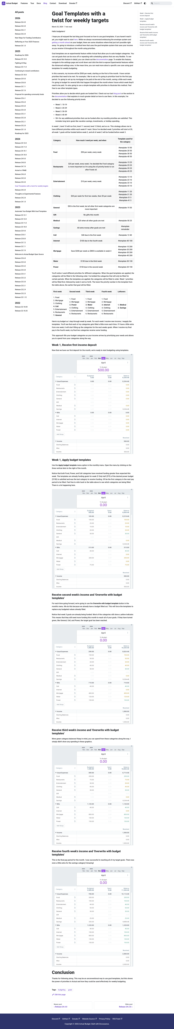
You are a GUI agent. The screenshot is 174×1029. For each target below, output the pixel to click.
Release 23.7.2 (20, 243)
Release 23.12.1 (21, 215)
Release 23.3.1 (20, 286)
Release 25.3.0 (20, 118)
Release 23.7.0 (20, 250)
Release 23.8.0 (20, 239)
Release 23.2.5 (20, 293)
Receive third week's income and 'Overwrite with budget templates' (149, 35)
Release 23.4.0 (20, 270)
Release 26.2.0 (20, 34)
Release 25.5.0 (20, 106)
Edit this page (59, 995)
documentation (102, 59)
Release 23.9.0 (20, 231)
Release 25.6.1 (20, 98)
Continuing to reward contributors (27, 71)
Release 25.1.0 (20, 129)
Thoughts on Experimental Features (28, 194)
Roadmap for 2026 (21, 55)
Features (24, 3)
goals (70, 990)
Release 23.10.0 (21, 227)
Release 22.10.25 (21, 311)
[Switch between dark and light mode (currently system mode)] (145, 3)
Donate (73, 3)
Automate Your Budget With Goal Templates (31, 211)
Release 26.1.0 (20, 46)
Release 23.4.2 (20, 266)
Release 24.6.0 (20, 174)
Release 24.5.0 (20, 178)
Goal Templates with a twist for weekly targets (31, 186)
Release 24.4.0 (20, 182)
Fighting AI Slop (20, 63)
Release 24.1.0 (20, 202)
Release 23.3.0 (20, 282)
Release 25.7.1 (20, 87)
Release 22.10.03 (21, 307)
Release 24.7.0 (20, 166)
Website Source (89, 1019)
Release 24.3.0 (20, 190)
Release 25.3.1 (20, 114)
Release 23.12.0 (21, 219)
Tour (32, 3)
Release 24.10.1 (21, 151)
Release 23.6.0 (20, 258)
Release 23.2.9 (20, 290)
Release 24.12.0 (21, 143)
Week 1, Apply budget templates (147, 20)
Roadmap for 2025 (21, 133)
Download (63, 3)
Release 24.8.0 (20, 163)
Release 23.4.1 (20, 274)
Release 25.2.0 (20, 126)
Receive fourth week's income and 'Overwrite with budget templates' (148, 43)
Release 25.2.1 (20, 122)
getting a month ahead (61, 42)
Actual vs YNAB (20, 170)
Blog (45, 3)
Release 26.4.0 (20, 22)
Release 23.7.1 (20, 246)
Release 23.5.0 (20, 262)
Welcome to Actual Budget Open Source (29, 254)
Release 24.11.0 (21, 147)
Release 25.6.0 (20, 102)
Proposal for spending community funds (29, 94)
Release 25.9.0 (20, 79)
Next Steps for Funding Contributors (28, 38)
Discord (127, 3)
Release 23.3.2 (20, 278)
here (76, 40)
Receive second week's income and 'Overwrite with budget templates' (148, 27)
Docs (39, 3)
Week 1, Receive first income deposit (146, 14)
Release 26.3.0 (20, 26)
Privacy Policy (104, 1019)
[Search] (161, 3)
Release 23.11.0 (21, 223)
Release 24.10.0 (21, 155)
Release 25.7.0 (20, 90)
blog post (117, 93)
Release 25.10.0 (21, 75)
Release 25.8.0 (20, 83)
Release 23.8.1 (20, 235)
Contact (53, 3)
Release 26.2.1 (20, 30)
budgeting (61, 990)
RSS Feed (117, 1019)
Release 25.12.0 (21, 59)
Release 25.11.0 (21, 67)
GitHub (138, 3)
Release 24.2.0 (20, 198)
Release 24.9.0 (20, 159)
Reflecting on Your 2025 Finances (27, 42)
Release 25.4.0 (20, 110)
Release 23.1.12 (21, 297)
